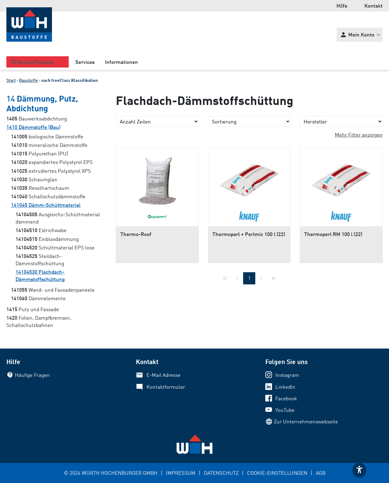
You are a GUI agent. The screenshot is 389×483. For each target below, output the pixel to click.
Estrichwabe (41, 230)
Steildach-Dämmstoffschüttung (39, 259)
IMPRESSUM (180, 473)
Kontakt (373, 5)
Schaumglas (34, 179)
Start (11, 80)
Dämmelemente (38, 298)
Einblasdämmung (47, 239)
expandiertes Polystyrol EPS (52, 162)
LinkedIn (285, 387)
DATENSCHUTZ (221, 473)
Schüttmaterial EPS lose (55, 247)
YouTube (284, 410)
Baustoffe (28, 80)
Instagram (287, 375)
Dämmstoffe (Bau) (33, 127)
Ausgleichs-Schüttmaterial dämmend (57, 218)
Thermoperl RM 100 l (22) (333, 234)
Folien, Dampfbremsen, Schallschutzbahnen (38, 321)
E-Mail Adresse (163, 375)
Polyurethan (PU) (39, 153)
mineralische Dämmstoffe (49, 145)
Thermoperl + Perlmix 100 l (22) (248, 234)
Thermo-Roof (135, 234)
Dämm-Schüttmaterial (46, 205)
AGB (320, 473)
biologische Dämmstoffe (47, 136)
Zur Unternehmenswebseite (306, 421)
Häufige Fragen (32, 375)
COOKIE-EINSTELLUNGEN (277, 473)
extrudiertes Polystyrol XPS (51, 171)
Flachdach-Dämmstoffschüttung (40, 275)
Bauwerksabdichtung (36, 118)
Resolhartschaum (40, 188)
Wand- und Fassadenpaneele (53, 290)
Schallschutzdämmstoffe (48, 196)
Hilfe (341, 5)
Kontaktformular (165, 387)
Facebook (286, 398)
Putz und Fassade (32, 309)
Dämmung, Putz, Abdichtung (42, 103)
